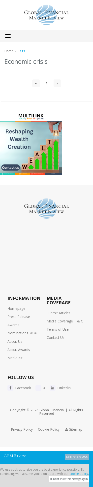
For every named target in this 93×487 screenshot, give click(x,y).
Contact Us (55, 337)
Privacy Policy (22, 429)
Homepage (16, 308)
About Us (14, 341)
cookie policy (78, 474)
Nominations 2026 (22, 333)
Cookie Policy (49, 429)
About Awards (18, 349)
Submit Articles (58, 313)
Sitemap (73, 429)
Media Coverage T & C (65, 321)
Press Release (18, 316)
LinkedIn (60, 387)
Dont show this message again (69, 479)
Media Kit (15, 357)
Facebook (19, 387)
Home (8, 51)
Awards (13, 324)
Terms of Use (58, 329)
